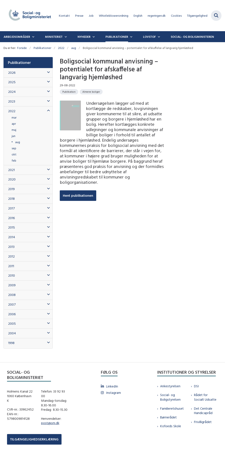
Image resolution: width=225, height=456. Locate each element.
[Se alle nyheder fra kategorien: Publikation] (69, 91)
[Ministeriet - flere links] (65, 36)
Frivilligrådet (203, 422)
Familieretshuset (172, 408)
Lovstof (149, 37)
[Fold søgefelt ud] (216, 15)
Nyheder (84, 37)
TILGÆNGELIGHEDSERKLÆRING (34, 439)
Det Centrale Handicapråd (203, 410)
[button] (47, 72)
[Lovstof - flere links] (158, 36)
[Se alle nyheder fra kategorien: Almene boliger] (91, 91)
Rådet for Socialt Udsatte (205, 397)
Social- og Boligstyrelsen (170, 397)
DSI (196, 386)
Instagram (113, 393)
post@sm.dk (50, 423)
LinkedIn (112, 386)
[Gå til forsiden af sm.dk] (28, 15)
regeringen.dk (157, 15)
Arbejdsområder (17, 37)
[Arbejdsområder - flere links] (32, 36)
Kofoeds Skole (170, 426)
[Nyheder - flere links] (93, 36)
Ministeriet (54, 37)
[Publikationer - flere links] (130, 36)
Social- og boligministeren (192, 37)
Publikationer (116, 37)
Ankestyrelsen (170, 386)
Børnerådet (168, 417)
